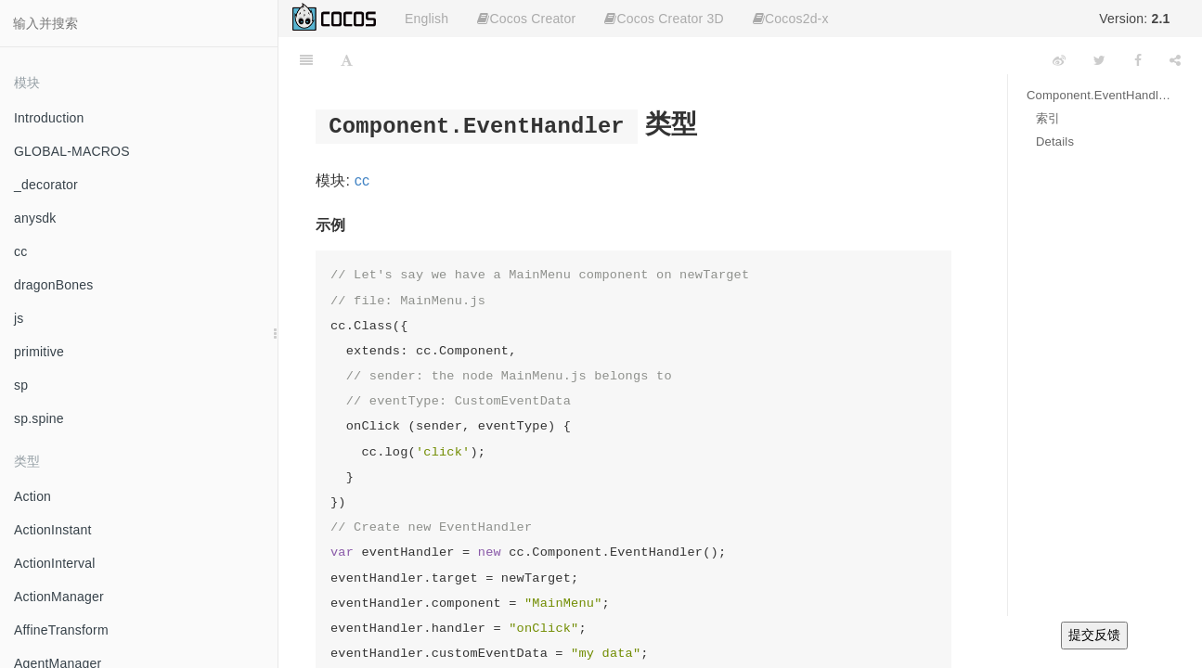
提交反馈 (1094, 634)
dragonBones (54, 284)
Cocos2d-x (791, 18)
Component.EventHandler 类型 (1100, 95)
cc (20, 251)
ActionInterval (55, 563)
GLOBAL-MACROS (72, 151)
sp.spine (39, 418)
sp (21, 385)
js (19, 318)
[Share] (1175, 60)
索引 (1048, 118)
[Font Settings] (347, 60)
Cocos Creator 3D (663, 18)
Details (1055, 141)
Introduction (49, 117)
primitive (39, 351)
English (426, 18)
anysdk (35, 218)
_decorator (46, 184)
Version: (1134, 18)
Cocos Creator (526, 18)
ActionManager (59, 596)
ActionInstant (53, 529)
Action (32, 496)
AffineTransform (61, 630)
